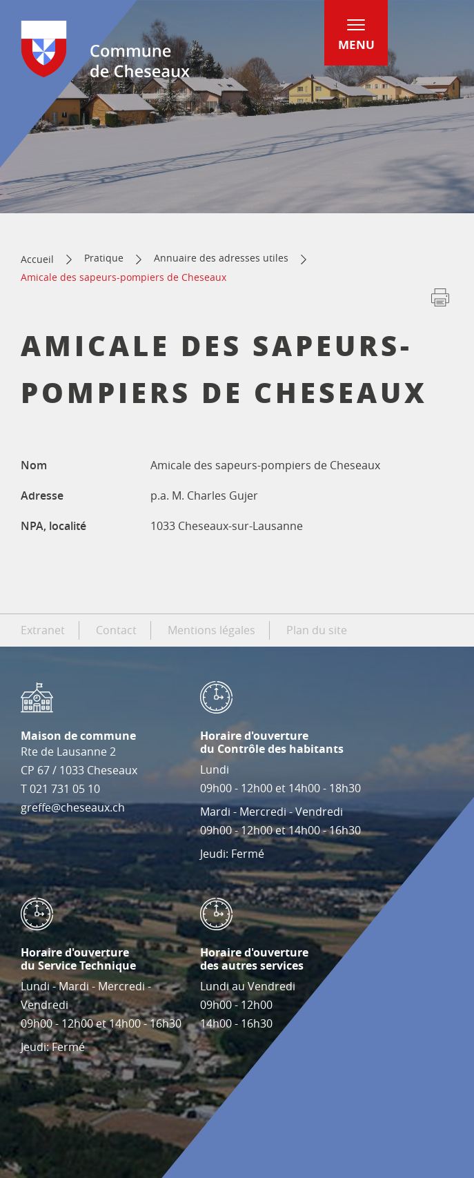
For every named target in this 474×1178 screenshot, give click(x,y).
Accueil (37, 259)
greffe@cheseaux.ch (73, 807)
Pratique (104, 257)
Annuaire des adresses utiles (221, 257)
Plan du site (316, 630)
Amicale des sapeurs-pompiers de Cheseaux (123, 277)
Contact (116, 630)
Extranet (43, 630)
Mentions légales (211, 630)
